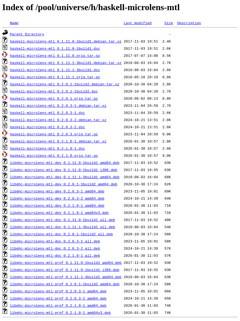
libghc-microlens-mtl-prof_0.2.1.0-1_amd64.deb (58, 305)
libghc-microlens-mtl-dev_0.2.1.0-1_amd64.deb (57, 205)
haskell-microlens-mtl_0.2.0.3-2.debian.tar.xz (58, 119)
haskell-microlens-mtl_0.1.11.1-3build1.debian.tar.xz (66, 62)
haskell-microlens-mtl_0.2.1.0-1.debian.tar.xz (58, 141)
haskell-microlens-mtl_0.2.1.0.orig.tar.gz (54, 155)
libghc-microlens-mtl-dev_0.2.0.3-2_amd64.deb (57, 198)
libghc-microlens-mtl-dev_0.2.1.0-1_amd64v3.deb (59, 212)
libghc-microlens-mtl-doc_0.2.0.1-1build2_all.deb (61, 233)
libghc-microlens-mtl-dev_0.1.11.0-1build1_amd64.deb (64, 162)
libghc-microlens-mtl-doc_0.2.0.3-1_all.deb (55, 241)
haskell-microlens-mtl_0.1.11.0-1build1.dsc (55, 48)
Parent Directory (27, 34)
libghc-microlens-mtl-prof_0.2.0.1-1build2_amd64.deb (64, 283)
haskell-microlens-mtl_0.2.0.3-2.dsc (47, 126)
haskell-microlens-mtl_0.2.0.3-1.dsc (47, 112)
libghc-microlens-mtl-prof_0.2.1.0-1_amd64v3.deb (60, 312)
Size (168, 22)
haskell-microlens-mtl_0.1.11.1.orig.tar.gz (55, 76)
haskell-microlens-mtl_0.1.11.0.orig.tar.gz (55, 55)
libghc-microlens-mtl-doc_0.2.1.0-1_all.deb (55, 255)
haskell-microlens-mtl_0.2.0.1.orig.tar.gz (54, 98)
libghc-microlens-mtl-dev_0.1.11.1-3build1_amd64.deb (64, 176)
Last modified (137, 22)
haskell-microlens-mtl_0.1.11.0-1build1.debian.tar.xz (66, 41)
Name (14, 22)
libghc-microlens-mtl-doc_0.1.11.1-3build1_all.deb (62, 226)
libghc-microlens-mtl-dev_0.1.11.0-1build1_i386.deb (63, 169)
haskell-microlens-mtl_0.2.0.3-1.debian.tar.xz (58, 105)
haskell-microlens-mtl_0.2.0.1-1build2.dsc (54, 91)
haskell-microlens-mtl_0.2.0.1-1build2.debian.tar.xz (64, 84)
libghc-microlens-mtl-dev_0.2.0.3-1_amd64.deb (57, 191)
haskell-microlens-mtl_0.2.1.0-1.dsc (47, 148)
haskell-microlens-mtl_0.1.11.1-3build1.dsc (55, 69)
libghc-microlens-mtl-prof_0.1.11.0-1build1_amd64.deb (66, 262)
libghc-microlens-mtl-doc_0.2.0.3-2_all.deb (55, 248)
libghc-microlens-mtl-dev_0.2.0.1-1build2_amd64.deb (63, 184)
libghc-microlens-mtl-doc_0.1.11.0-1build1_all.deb (62, 219)
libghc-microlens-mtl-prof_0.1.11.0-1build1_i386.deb (64, 269)
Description (189, 22)
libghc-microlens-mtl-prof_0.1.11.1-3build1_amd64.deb (66, 276)
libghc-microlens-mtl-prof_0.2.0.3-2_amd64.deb (58, 298)
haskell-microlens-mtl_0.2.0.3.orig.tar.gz (54, 134)
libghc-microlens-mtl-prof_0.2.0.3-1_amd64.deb (58, 291)
